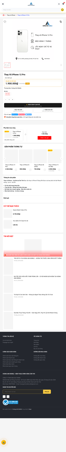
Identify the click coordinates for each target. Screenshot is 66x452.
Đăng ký (47, 391)
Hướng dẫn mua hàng (39, 355)
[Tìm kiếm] (62, 9)
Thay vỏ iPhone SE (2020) (39, 165)
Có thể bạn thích (11, 206)
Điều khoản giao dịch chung (10, 366)
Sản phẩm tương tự (13, 147)
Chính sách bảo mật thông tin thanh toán (13, 360)
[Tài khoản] (59, 4)
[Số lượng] (9, 99)
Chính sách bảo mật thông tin (10, 355)
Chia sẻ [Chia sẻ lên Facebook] (14, 114)
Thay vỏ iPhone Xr (24, 165)
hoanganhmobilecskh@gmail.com (29, 384)
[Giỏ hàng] (63, 4)
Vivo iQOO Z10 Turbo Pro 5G (20, 221)
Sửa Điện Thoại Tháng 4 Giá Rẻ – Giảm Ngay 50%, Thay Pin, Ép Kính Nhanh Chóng (35, 312)
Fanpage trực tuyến (8, 342)
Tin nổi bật (8, 236)
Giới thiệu (36, 342)
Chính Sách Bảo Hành (8, 364)
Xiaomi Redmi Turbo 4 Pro (20, 210)
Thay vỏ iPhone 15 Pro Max (53, 165)
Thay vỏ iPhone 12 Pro (17, 132)
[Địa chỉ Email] (24, 391)
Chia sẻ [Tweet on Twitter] (28, 114)
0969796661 (12, 384)
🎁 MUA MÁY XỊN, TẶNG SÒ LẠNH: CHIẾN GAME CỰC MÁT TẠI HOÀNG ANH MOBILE (27, 255)
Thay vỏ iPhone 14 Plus (10, 165)
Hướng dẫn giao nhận (39, 360)
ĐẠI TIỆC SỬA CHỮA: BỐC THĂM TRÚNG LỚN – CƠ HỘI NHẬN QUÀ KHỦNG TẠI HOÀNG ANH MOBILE (37, 277)
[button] (61, 158)
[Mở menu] (3, 4)
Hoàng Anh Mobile (17, 409)
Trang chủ (36, 340)
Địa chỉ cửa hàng (38, 348)
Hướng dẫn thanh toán (40, 357)
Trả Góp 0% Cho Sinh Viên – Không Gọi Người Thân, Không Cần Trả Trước (33, 294)
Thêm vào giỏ (44, 138)
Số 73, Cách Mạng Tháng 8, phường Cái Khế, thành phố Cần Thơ (24, 382)
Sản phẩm (36, 344)
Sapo (30, 409)
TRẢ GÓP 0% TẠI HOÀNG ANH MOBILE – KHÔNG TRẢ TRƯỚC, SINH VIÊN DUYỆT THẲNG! (38, 258)
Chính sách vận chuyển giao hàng (12, 362)
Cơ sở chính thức (7, 340)
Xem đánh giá (8, 77)
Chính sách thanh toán (9, 357)
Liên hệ (36, 346)
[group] (33, 41)
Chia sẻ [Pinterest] (21, 114)
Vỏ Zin (7, 94)
